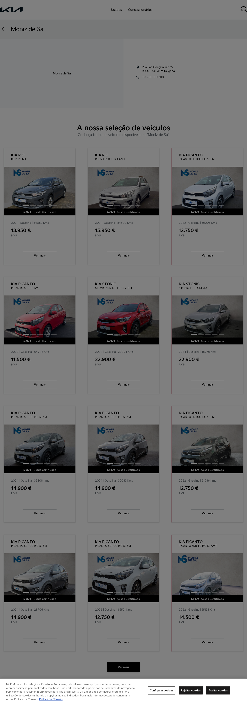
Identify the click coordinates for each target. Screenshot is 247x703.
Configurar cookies (161, 690)
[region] (123, 690)
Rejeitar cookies (191, 690)
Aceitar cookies (218, 690)
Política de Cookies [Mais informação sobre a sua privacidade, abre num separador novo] (51, 699)
